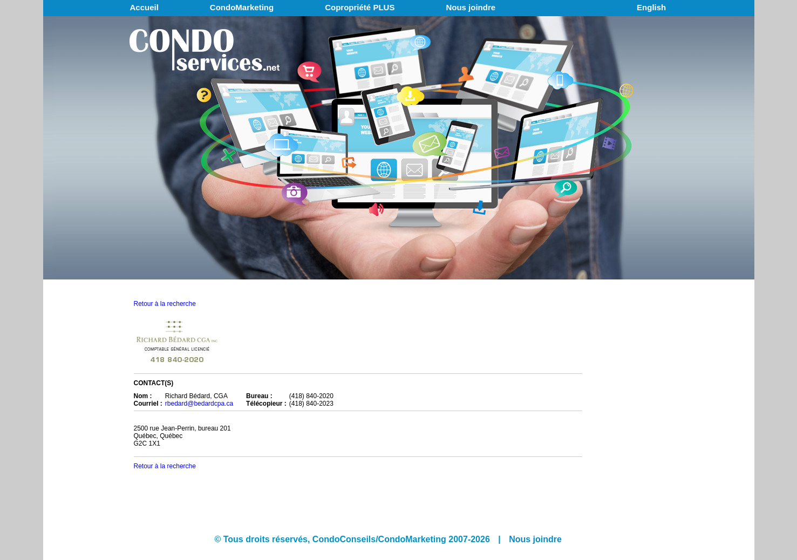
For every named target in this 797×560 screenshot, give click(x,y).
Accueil (144, 7)
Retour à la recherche (165, 304)
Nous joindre (470, 7)
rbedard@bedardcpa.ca (199, 403)
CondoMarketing (242, 7)
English (651, 7)
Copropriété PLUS (359, 7)
